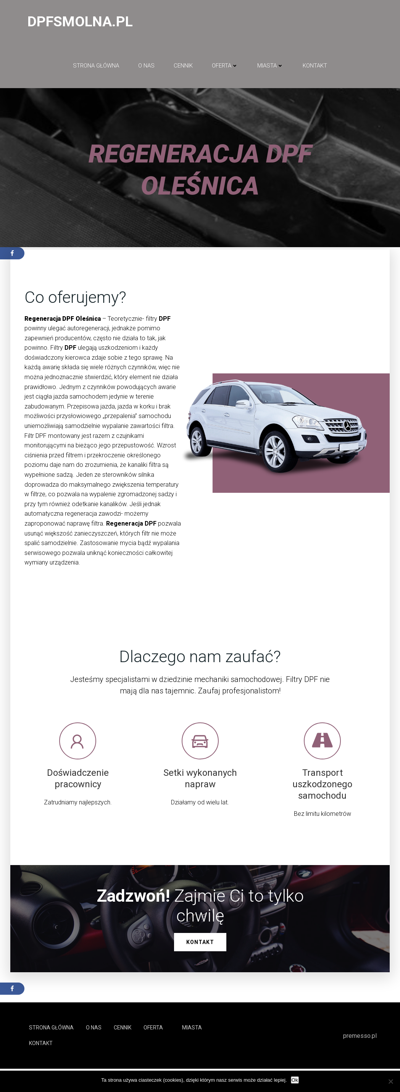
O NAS (146, 69)
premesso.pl (360, 1058)
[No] (390, 1081)
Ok (295, 1080)
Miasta (270, 69)
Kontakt (315, 69)
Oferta (225, 69)
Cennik (183, 69)
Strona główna (96, 69)
